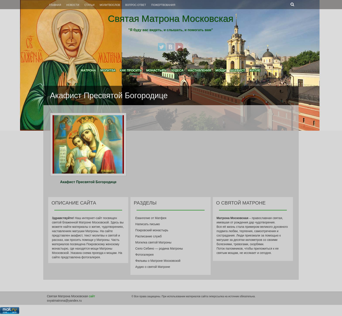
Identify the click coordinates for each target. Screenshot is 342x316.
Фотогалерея (144, 254)
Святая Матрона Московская (170, 18)
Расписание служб (148, 236)
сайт (92, 296)
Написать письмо (147, 224)
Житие (254, 70)
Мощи (220, 70)
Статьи (89, 5)
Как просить (131, 70)
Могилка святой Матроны (153, 242)
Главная (55, 5)
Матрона (88, 70)
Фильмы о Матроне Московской (157, 260)
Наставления (199, 70)
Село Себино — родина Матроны (159, 248)
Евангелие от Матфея (150, 218)
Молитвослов (110, 5)
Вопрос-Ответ (135, 5)
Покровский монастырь (151, 230)
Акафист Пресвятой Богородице (88, 182)
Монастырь (156, 70)
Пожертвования (163, 5)
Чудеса (177, 70)
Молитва (108, 70)
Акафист (237, 70)
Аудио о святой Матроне (152, 267)
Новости (72, 5)
